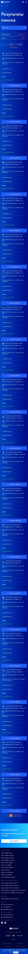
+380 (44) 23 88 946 (8, 915)
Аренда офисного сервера (7, 872)
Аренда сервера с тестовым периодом (10, 898)
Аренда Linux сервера (6, 865)
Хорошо (16, 952)
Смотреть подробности (14, 85)
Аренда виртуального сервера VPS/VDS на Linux (12, 892)
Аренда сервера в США (6, 853)
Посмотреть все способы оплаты (14, 932)
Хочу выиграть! (14, 841)
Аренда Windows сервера (7, 862)
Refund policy (7, 946)
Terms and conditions (7, 943)
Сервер (10, 44)
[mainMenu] (26, 2)
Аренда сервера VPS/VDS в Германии (10, 885)
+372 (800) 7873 (7, 907)
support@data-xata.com (8, 909)
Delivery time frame (20, 946)
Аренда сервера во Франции (7, 858)
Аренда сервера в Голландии (8, 860)
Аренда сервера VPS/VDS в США (9, 883)
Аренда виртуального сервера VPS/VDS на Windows (13, 890)
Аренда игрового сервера (7, 867)
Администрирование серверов (8, 877)
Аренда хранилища (5, 870)
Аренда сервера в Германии (7, 855)
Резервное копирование (6, 874)
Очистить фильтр (14, 47)
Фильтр (14, 28)
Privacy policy (20, 943)
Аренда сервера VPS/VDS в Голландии (10, 888)
